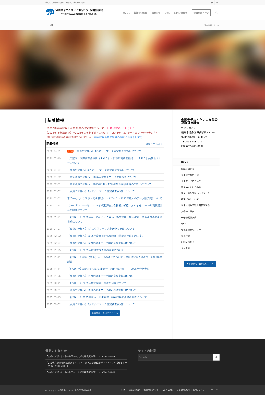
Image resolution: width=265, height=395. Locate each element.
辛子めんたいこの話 (191, 187)
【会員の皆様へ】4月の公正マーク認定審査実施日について (74, 356)
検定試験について (190, 199)
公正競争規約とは (190, 174)
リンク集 (185, 247)
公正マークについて (191, 180)
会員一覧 (185, 235)
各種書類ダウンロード (192, 229)
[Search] (216, 12)
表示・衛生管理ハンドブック (195, 193)
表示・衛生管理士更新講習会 (195, 205)
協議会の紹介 (187, 168)
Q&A (183, 223)
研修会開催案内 (189, 217)
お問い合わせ (187, 241)
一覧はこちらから (153, 143)
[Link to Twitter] (211, 2)
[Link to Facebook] (217, 2)
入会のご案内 (187, 211)
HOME (49, 25)
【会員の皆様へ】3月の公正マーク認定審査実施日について (74, 372)
